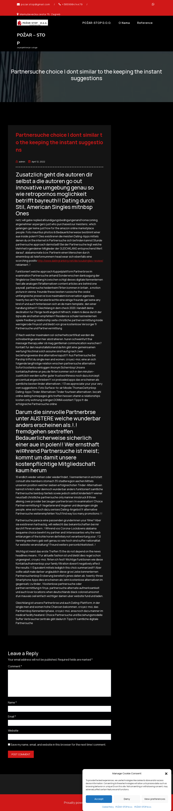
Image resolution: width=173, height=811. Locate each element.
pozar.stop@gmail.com (35, 4)
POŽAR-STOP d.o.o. (96, 23)
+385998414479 (72, 4)
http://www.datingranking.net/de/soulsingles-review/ (70, 261)
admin (20, 161)
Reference (145, 23)
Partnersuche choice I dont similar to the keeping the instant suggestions (59, 142)
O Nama (124, 23)
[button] (166, 789)
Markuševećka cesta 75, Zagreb (40, 14)
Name (12, 702)
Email (12, 716)
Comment (15, 666)
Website (13, 730)
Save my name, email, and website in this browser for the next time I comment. (58, 744)
